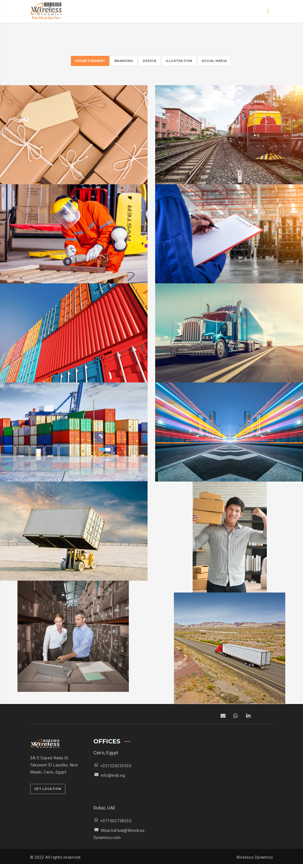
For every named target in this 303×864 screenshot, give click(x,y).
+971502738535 (116, 820)
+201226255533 (116, 765)
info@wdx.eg (113, 775)
